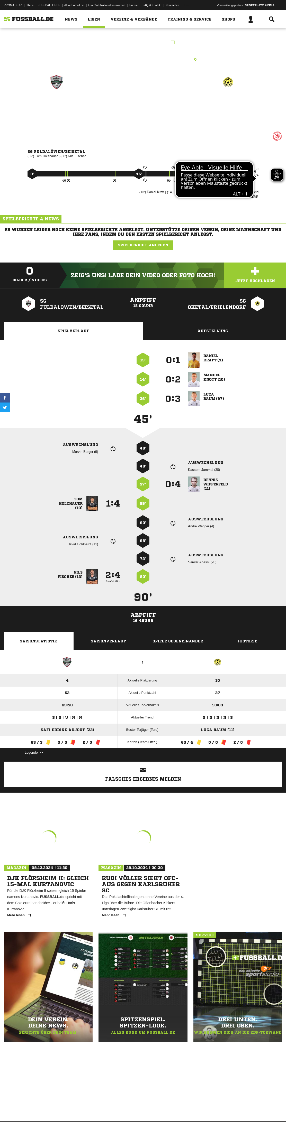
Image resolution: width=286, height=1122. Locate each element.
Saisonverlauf (108, 641)
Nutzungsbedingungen (68, 1109)
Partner (134, 5)
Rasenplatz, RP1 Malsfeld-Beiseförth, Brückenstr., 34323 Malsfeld (143, 59)
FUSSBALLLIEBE (49, 5)
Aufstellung (213, 331)
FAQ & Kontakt (152, 5)
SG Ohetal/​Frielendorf (228, 108)
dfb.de (30, 5)
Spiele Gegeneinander (178, 641)
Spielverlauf (73, 331)
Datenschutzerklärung (36, 1109)
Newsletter (172, 5)
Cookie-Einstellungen (154, 1109)
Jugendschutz (96, 1109)
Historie (247, 641)
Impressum (11, 1109)
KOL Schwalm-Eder (143, 42)
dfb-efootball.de (74, 5)
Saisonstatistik (38, 641)
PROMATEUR (13, 5)
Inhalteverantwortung (123, 1109)
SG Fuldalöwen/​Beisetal (57, 108)
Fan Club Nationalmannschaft (106, 5)
